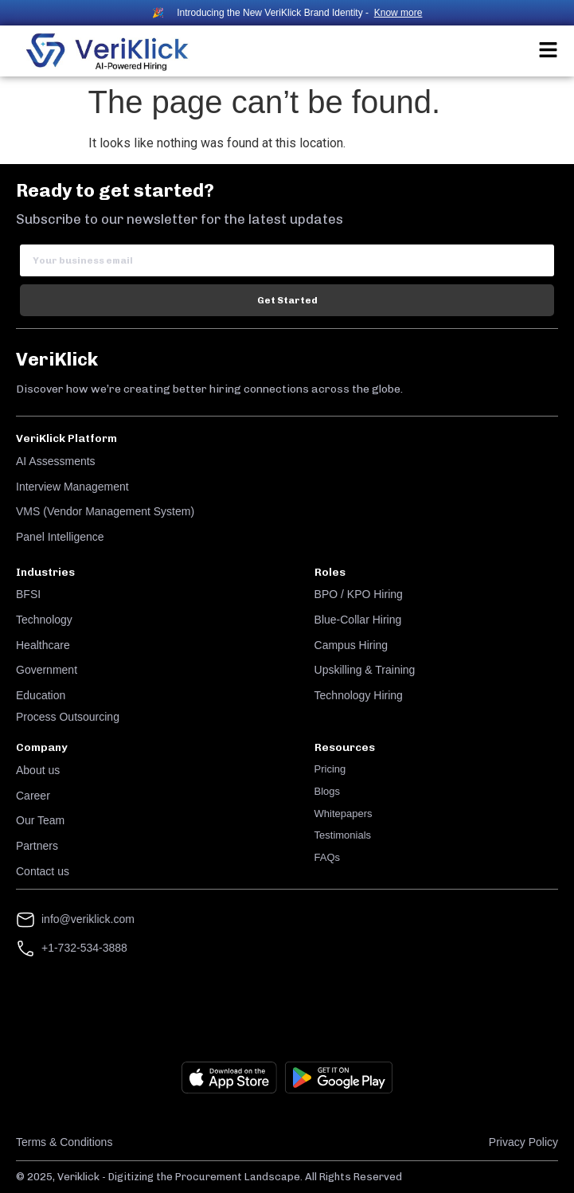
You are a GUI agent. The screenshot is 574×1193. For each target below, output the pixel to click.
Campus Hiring (351, 645)
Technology (44, 619)
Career (33, 795)
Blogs (327, 791)
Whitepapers (343, 813)
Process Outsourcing (67, 716)
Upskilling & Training (365, 669)
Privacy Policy (523, 1142)
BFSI (28, 594)
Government (46, 669)
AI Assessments (56, 461)
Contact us (42, 871)
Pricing (330, 769)
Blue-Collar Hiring (358, 619)
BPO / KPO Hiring (358, 594)
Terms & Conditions (64, 1142)
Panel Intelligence (60, 536)
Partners (37, 845)
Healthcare (43, 645)
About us (38, 770)
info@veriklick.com (88, 919)
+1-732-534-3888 (84, 947)
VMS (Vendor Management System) (105, 511)
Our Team (40, 820)
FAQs (327, 857)
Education (40, 695)
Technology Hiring (358, 695)
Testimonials (343, 835)
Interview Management (72, 486)
